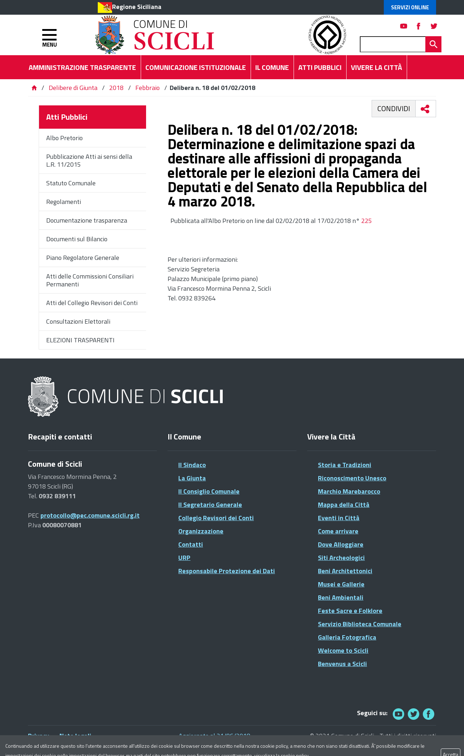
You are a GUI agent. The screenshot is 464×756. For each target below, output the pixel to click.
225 (366, 220)
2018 (116, 87)
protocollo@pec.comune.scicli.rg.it (90, 515)
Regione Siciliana (136, 6)
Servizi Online (410, 7)
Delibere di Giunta (74, 87)
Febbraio (147, 87)
